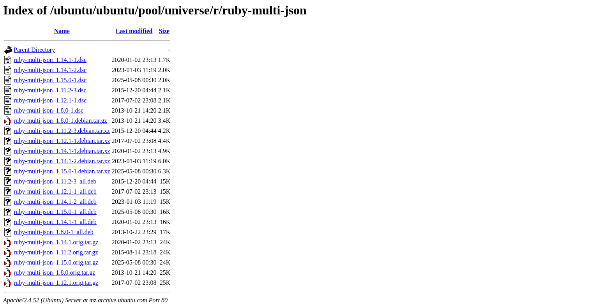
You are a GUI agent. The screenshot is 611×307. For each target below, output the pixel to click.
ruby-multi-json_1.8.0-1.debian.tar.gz (60, 120)
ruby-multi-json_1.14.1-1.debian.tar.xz (62, 151)
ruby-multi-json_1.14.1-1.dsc (50, 59)
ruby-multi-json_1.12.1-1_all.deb (55, 191)
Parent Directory (34, 49)
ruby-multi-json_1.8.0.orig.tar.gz (54, 272)
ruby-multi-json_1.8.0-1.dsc (48, 110)
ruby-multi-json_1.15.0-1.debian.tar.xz (62, 171)
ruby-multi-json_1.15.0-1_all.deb (55, 211)
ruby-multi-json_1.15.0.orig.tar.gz (56, 262)
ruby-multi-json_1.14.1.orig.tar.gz (56, 242)
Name (62, 31)
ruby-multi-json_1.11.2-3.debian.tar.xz (62, 130)
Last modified (134, 31)
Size (164, 31)
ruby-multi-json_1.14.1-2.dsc (50, 70)
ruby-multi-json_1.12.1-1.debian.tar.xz (62, 141)
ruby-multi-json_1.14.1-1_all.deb (55, 222)
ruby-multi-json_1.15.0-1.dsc (50, 80)
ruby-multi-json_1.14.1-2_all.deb (55, 201)
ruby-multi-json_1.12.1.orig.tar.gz (56, 282)
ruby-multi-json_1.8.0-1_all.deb (54, 232)
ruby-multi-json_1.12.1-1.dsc (50, 100)
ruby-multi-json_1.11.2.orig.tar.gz (56, 252)
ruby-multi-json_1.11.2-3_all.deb (55, 181)
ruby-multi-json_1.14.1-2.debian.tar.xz (62, 161)
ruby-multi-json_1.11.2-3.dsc (50, 90)
